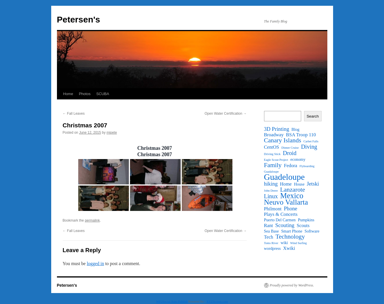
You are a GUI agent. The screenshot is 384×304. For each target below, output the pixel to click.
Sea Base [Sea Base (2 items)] (271, 231)
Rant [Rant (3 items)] (268, 225)
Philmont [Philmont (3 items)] (273, 209)
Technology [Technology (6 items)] (290, 236)
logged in (95, 263)
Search (313, 116)
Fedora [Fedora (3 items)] (290, 165)
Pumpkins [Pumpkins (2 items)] (306, 220)
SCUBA (102, 94)
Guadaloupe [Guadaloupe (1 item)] (271, 171)
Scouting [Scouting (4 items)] (284, 225)
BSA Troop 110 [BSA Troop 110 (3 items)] (301, 134)
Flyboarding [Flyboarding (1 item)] (306, 166)
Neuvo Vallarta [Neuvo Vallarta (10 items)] (286, 202)
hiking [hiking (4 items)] (271, 183)
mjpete (111, 133)
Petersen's (78, 19)
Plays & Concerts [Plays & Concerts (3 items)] (281, 214)
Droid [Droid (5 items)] (289, 153)
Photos (84, 94)
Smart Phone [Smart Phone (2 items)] (291, 231)
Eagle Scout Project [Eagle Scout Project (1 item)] (276, 159)
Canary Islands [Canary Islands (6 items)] (282, 140)
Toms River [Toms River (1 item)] (271, 243)
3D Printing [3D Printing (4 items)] (276, 129)
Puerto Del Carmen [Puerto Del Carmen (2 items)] (280, 220)
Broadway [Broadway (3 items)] (274, 134)
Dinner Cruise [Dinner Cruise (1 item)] (290, 147)
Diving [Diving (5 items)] (309, 146)
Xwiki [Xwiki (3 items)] (289, 248)
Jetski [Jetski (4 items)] (313, 183)
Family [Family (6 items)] (273, 165)
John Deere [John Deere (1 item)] (271, 190)
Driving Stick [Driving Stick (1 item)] (272, 154)
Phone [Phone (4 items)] (290, 208)
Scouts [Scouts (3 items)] (303, 225)
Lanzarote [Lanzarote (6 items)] (292, 189)
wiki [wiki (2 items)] (284, 242)
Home (68, 94)
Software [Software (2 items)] (312, 231)
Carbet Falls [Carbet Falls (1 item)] (310, 141)
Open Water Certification (226, 114)
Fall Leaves (74, 114)
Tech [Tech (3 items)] (268, 237)
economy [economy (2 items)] (298, 159)
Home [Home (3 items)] (286, 184)
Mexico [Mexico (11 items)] (291, 196)
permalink (92, 220)
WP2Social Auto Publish (172, 301)
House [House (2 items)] (299, 184)
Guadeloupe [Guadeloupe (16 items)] (284, 177)
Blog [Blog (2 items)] (295, 129)
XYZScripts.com (217, 301)
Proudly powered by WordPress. (292, 285)
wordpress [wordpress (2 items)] (272, 248)
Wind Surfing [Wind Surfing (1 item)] (298, 243)
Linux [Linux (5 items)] (271, 196)
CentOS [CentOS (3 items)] (271, 147)
